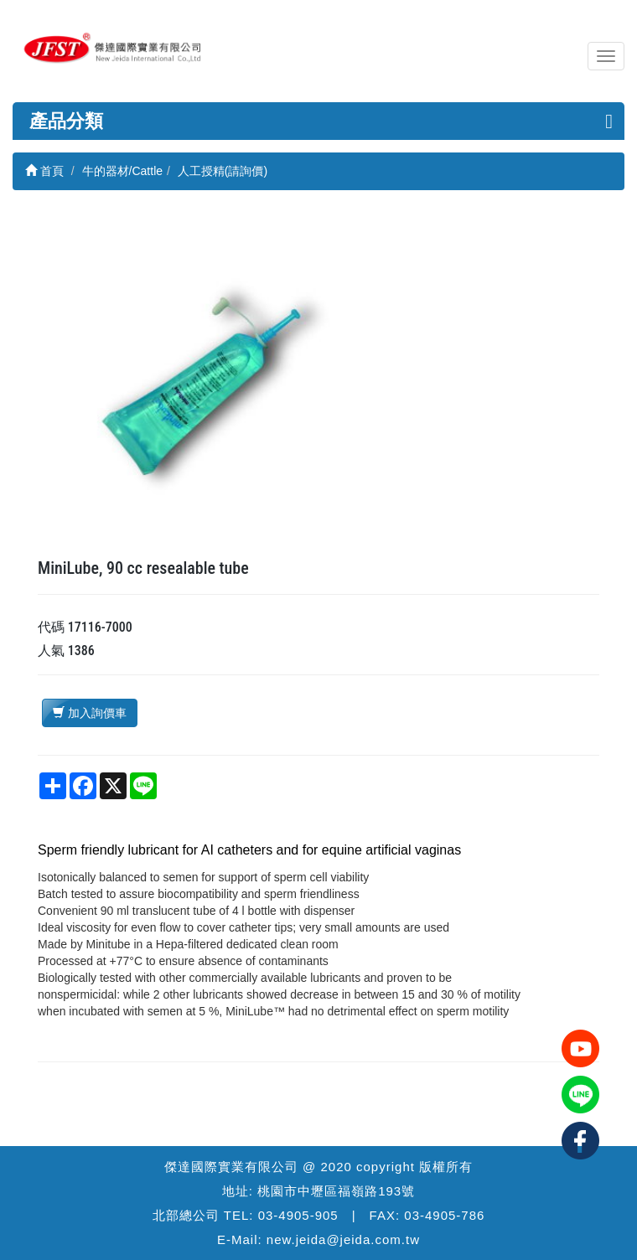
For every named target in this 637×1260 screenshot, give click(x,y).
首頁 (44, 171)
